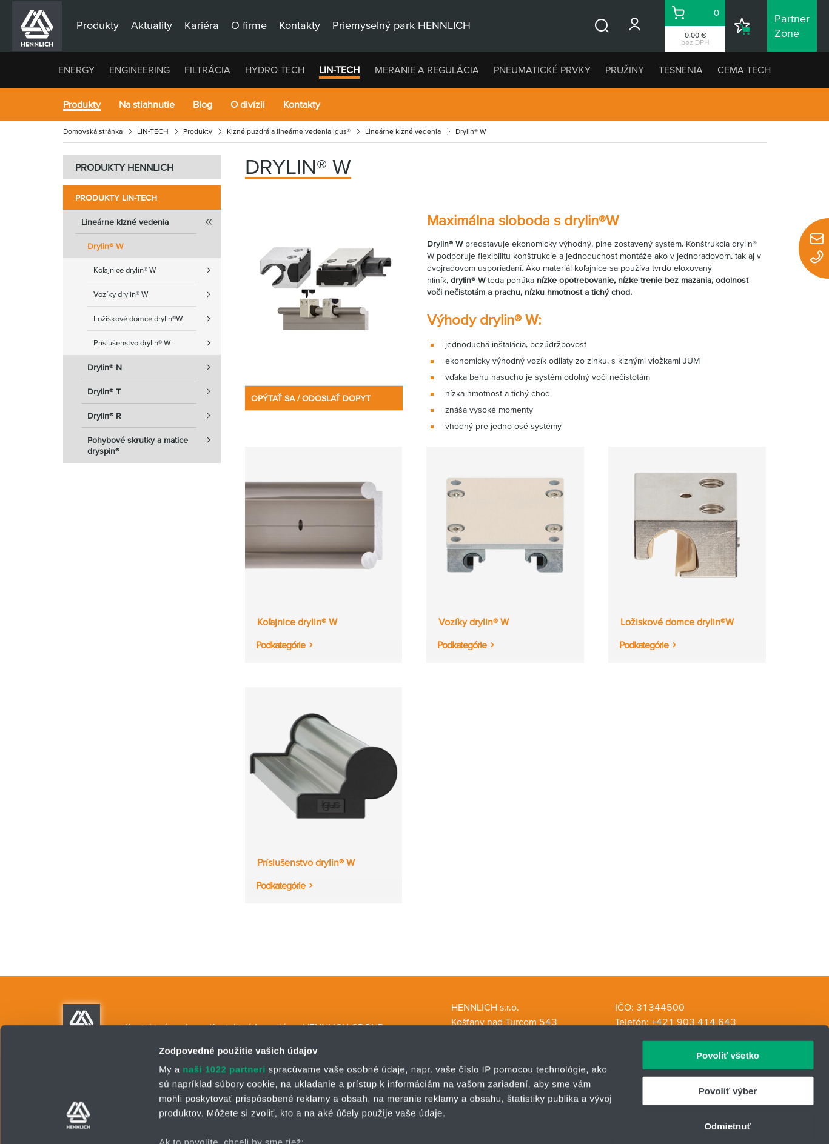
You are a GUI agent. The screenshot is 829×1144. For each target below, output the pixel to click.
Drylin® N (154, 367)
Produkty (82, 104)
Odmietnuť (727, 1028)
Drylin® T (154, 391)
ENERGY (76, 69)
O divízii (247, 104)
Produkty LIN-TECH (116, 197)
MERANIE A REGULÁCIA (427, 69)
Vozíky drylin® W (157, 294)
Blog (202, 104)
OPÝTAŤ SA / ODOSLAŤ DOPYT (311, 398)
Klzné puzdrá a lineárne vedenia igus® (289, 131)
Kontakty (301, 104)
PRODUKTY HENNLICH (124, 167)
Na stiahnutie (147, 104)
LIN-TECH (339, 69)
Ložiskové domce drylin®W (157, 319)
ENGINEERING (139, 69)
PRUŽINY (624, 69)
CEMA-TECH (744, 69)
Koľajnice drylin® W (157, 270)
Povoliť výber (728, 992)
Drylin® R (154, 416)
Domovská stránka (93, 131)
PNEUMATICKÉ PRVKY (542, 69)
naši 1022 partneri (224, 971)
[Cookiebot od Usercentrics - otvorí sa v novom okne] (78, 1120)
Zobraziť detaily (633, 1120)
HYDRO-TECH (274, 69)
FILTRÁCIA (207, 69)
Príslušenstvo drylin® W (157, 343)
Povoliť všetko (727, 957)
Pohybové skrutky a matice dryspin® (154, 442)
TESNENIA (681, 69)
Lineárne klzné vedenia (403, 131)
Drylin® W (105, 246)
